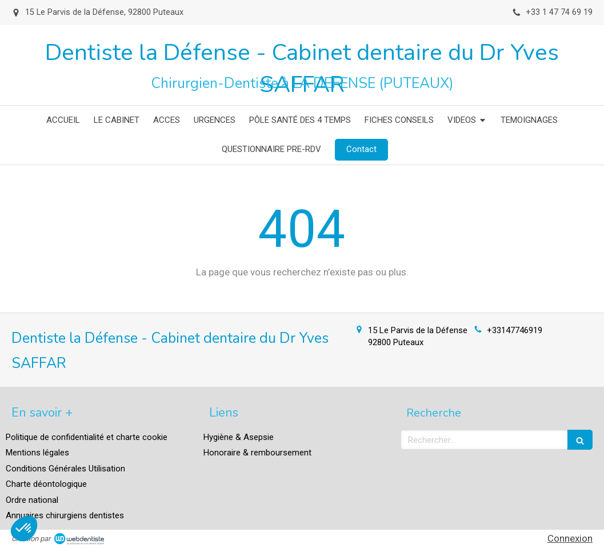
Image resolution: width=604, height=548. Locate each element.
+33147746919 (514, 330)
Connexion (570, 538)
